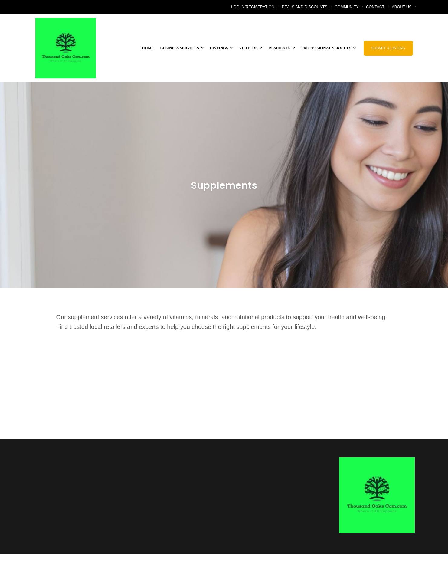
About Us (401, 7)
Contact (375, 7)
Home (148, 48)
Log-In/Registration (252, 7)
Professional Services (328, 48)
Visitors (250, 48)
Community (347, 7)
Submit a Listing (388, 48)
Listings (221, 48)
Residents (281, 48)
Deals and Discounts (304, 7)
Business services (182, 48)
